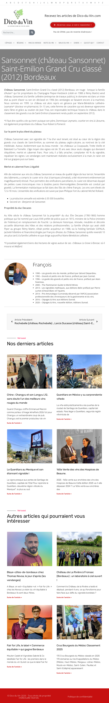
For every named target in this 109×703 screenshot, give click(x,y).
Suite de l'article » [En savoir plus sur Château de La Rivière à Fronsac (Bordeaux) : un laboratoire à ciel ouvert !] (64, 597)
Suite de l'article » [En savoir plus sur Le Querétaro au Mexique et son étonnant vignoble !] (14, 494)
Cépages (9, 43)
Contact (100, 43)
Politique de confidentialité (80, 696)
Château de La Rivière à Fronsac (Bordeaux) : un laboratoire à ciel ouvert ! (79, 576)
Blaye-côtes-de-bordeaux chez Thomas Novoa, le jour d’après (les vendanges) (26, 576)
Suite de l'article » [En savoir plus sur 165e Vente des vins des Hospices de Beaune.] (64, 494)
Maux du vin (65, 43)
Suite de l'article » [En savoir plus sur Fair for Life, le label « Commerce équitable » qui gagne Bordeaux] (14, 667)
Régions (21, 43)
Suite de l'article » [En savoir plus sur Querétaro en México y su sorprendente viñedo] (64, 419)
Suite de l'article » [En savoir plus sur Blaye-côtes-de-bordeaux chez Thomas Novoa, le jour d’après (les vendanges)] (14, 597)
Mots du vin (50, 43)
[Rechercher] (32, 32)
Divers (77, 43)
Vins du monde (34, 43)
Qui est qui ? (89, 43)
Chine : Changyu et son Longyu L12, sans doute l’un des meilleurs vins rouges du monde (27, 398)
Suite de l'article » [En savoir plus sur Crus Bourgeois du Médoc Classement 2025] (64, 673)
